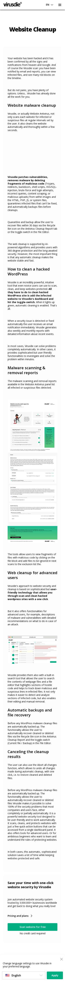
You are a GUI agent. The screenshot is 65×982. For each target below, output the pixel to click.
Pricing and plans (18, 915)
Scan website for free (33, 927)
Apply (54, 975)
